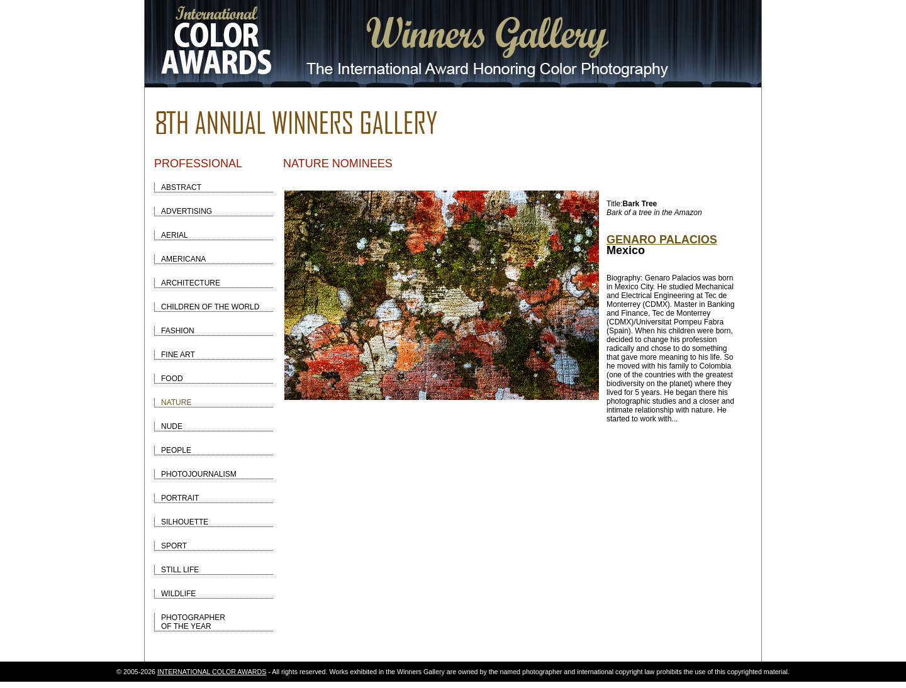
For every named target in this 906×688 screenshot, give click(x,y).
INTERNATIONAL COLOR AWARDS (211, 671)
